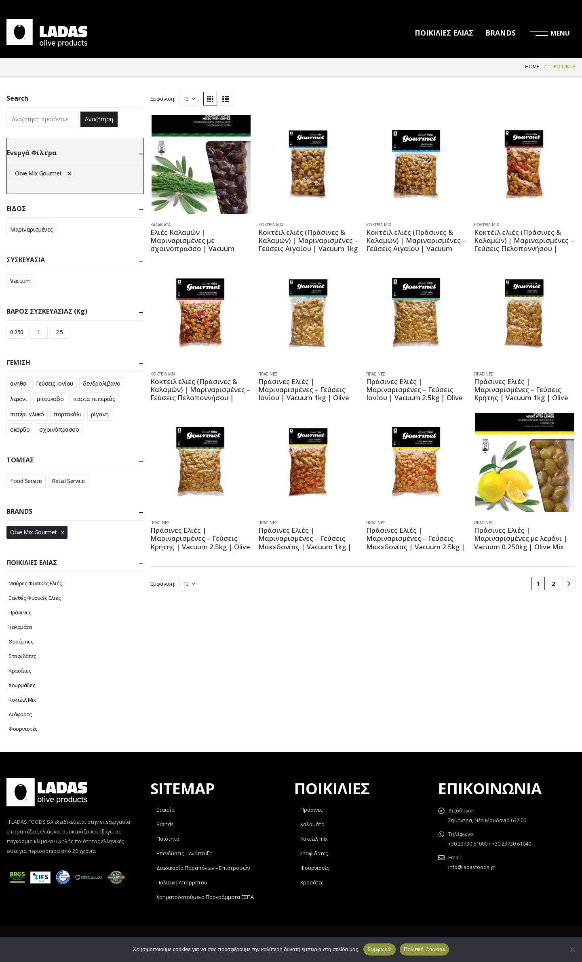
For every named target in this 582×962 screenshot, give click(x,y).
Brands (165, 824)
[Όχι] (572, 949)
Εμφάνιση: (162, 98)
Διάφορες (20, 714)
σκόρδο (20, 429)
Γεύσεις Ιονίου (54, 383)
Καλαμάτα (160, 225)
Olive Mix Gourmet (33, 532)
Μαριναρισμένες (31, 229)
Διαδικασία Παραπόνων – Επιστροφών (203, 868)
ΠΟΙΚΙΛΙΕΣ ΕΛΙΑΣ (444, 33)
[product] (201, 164)
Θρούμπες (21, 641)
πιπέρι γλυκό (27, 414)
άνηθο (18, 383)
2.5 (59, 332)
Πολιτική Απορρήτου (181, 882)
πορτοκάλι (67, 414)
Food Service (26, 481)
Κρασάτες (20, 670)
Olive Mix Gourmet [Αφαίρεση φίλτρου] (38, 173)
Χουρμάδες (21, 685)
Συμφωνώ (379, 949)
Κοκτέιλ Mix (270, 225)
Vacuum (20, 281)
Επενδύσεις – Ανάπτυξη (184, 853)
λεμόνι (18, 399)
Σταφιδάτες (22, 656)
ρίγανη (99, 414)
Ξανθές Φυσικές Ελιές (34, 597)
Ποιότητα (167, 838)
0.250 (16, 332)
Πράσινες (268, 374)
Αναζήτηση (99, 119)
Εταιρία (165, 809)
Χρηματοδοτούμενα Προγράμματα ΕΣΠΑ (205, 897)
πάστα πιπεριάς (94, 399)
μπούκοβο (50, 399)
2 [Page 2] (553, 583)
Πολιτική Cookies (424, 949)
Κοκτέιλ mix (314, 838)
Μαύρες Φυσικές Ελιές (35, 583)
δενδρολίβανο (101, 383)
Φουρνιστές (23, 728)
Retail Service (68, 481)
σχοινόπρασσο (59, 429)
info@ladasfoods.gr (472, 867)
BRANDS (500, 33)
